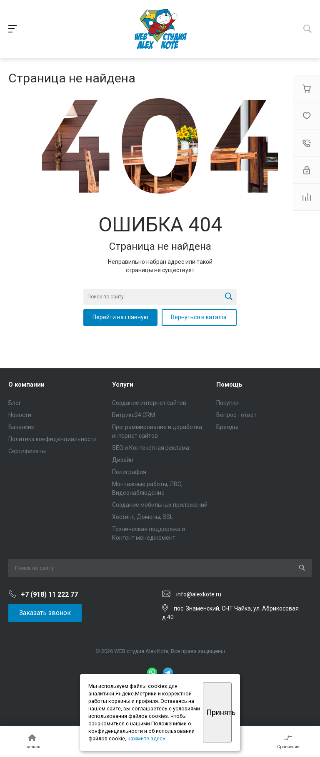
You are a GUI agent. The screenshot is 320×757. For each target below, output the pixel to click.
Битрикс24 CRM (133, 415)
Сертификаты (27, 451)
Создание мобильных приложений (160, 504)
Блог (14, 403)
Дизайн (122, 460)
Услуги (122, 384)
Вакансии (21, 427)
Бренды (227, 427)
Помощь (229, 384)
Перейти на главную (120, 317)
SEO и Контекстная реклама (150, 447)
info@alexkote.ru (198, 594)
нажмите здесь (146, 738)
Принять (219, 712)
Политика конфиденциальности (52, 439)
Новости (19, 415)
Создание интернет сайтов (149, 403)
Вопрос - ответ (236, 415)
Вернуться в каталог (199, 317)
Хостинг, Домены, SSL (142, 517)
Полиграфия (129, 472)
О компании (26, 384)
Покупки (227, 403)
